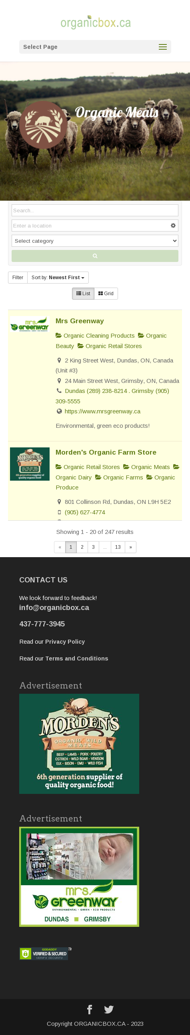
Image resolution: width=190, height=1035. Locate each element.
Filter (17, 277)
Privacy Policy (65, 641)
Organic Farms (119, 477)
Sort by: (58, 277)
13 (118, 547)
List (83, 293)
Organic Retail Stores (110, 345)
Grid (106, 293)
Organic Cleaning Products (95, 335)
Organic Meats (146, 466)
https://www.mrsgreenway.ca (102, 411)
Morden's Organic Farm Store (106, 452)
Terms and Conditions (76, 658)
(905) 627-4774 (85, 512)
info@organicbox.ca (54, 608)
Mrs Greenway (80, 321)
